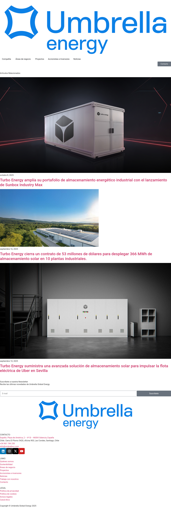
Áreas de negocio (23, 59)
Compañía (7, 59)
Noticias (77, 59)
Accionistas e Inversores (58, 59)
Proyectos (39, 59)
